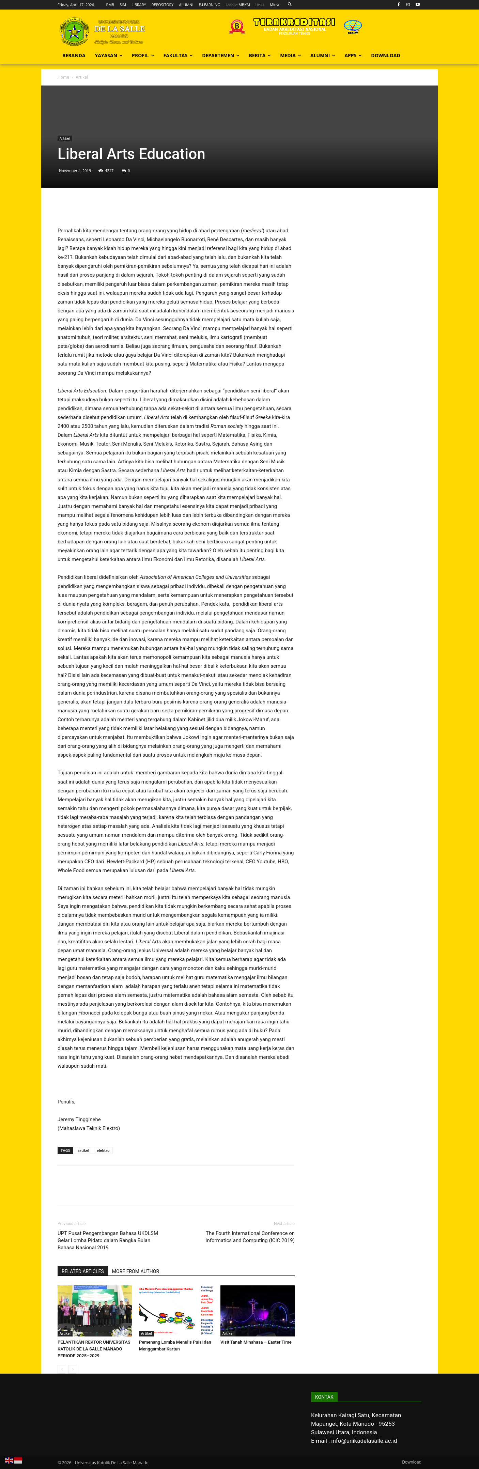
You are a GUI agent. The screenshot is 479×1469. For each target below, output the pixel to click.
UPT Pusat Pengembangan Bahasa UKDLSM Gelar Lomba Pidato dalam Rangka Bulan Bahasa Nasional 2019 (108, 1240)
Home (63, 77)
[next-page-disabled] (72, 1369)
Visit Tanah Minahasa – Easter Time (256, 1342)
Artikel (65, 138)
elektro (103, 1150)
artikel (83, 1150)
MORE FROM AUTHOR (135, 1271)
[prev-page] (62, 1369)
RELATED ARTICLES (83, 1271)
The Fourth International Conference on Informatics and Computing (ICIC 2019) (250, 1236)
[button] (290, 5)
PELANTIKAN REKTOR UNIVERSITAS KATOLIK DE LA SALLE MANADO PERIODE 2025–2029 (94, 1349)
